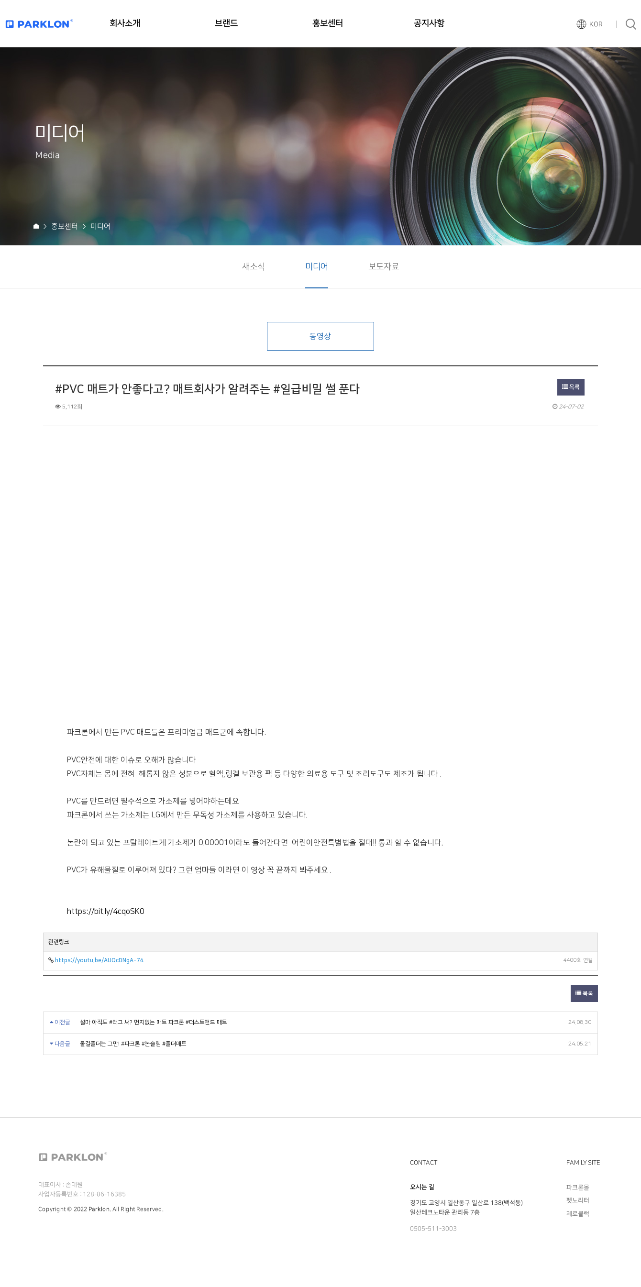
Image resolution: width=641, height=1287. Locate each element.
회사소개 (125, 23)
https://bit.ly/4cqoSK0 (105, 911)
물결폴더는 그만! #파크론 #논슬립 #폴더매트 (133, 1044)
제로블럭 (577, 1213)
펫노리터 (577, 1200)
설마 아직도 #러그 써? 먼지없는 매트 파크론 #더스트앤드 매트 (153, 1022)
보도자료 (383, 267)
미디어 (316, 267)
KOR (596, 24)
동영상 (320, 336)
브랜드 (226, 23)
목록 (571, 387)
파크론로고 (39, 23)
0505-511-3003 (433, 1228)
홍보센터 (327, 23)
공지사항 (429, 23)
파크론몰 (577, 1187)
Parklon (99, 1209)
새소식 (253, 267)
